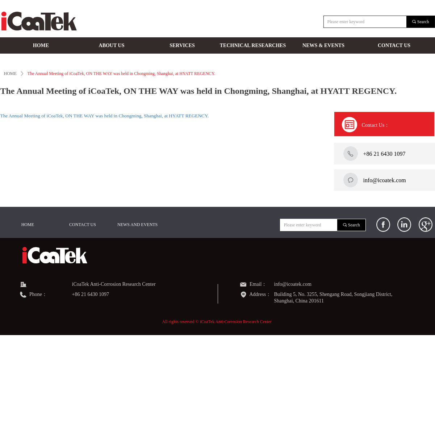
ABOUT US (112, 45)
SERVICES (182, 45)
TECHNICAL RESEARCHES (253, 45)
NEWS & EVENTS (323, 45)
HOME (41, 45)
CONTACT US (394, 45)
